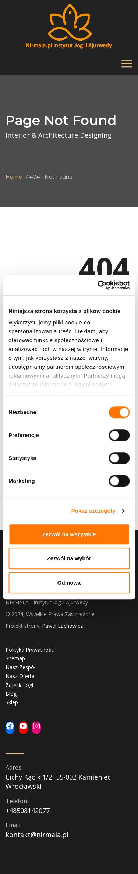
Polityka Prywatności (30, 649)
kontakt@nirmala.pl (37, 834)
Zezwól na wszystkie (69, 534)
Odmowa (69, 582)
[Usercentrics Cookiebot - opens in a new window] (98, 285)
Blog (11, 693)
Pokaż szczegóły (93, 510)
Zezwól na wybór (69, 558)
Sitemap (15, 658)
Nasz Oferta (20, 675)
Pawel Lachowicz (62, 625)
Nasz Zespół (21, 667)
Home (14, 176)
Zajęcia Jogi (19, 684)
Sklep (12, 702)
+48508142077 (28, 810)
